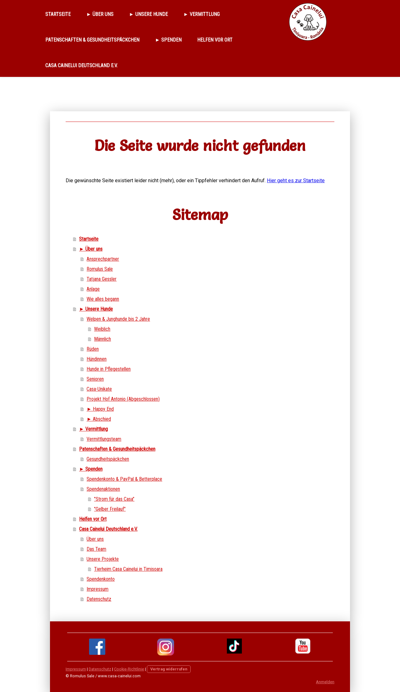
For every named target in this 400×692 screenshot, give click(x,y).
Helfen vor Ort (214, 40)
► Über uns (99, 14)
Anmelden (325, 681)
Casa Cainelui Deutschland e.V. (81, 65)
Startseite (58, 14)
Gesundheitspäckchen (108, 459)
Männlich (102, 339)
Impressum (97, 589)
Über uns (95, 539)
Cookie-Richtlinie (129, 669)
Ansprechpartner (103, 259)
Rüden (93, 349)
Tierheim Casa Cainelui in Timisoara (128, 569)
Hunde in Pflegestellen (109, 369)
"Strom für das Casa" (114, 499)
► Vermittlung (201, 14)
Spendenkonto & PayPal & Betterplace (124, 479)
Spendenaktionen (103, 489)
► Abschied (99, 419)
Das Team (96, 549)
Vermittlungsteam (104, 439)
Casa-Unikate (99, 389)
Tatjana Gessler (102, 279)
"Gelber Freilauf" (110, 509)
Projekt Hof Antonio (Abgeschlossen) (123, 399)
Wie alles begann (103, 299)
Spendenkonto (101, 579)
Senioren (95, 379)
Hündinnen (97, 359)
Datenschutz (99, 599)
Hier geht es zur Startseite (296, 180)
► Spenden (168, 40)
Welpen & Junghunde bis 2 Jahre (118, 319)
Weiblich (102, 329)
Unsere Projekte (103, 559)
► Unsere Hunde (148, 14)
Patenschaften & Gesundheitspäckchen (92, 40)
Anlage (93, 289)
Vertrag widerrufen (168, 669)
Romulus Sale (100, 269)
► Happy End (100, 409)
